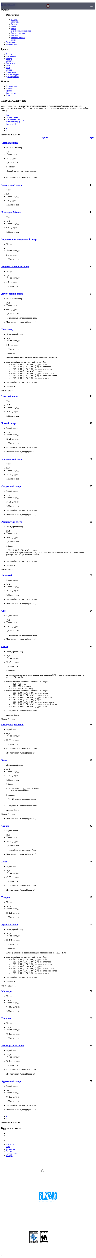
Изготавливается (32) (15, 119)
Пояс (8, 65)
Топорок (5, 897)
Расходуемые (11, 86)
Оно (3, 610)
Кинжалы (15, 22)
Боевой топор (8, 423)
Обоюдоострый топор (12, 724)
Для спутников (12, 77)
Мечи (13, 29)
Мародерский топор (11, 459)
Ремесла (9, 88)
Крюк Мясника (9, 924)
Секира (5, 826)
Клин (4, 760)
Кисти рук (10, 63)
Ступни (9, 70)
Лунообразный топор (12, 1045)
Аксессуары (11, 72)
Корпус (9, 59)
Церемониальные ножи (21, 31)
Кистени (14, 35)
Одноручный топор (11, 185)
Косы (13, 40)
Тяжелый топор (9, 396)
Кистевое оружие (18, 33)
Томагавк (6, 1018)
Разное (9, 95)
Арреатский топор (11, 1081)
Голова (9, 54)
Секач (4, 646)
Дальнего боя (11, 44)
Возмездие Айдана (11, 212)
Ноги (8, 68)
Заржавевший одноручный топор (18, 239)
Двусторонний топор (12, 293)
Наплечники (11, 56)
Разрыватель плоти (11, 522)
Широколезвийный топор (15, 266)
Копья (13, 26)
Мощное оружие (18, 38)
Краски (9, 91)
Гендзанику (7, 329)
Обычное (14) (12, 117)
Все (7, 115)
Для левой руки (12, 74)
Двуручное (10, 42)
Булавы (14, 24)
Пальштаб (6, 575)
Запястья (10, 61)
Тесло (4, 861)
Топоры (14, 20)
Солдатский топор (11, 486)
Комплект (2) (11, 124)
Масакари (6, 991)
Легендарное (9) (13, 122)
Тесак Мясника (9, 142)
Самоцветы (11, 93)
